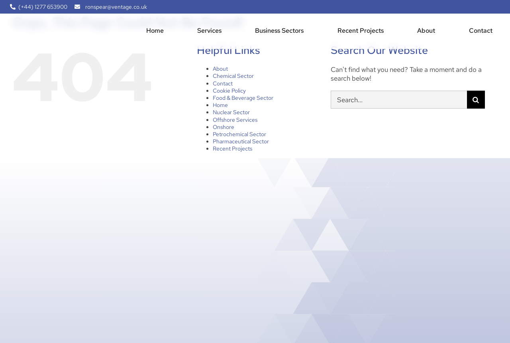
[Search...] (399, 100)
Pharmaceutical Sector (241, 141)
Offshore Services (235, 119)
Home (220, 105)
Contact (223, 83)
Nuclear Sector (231, 112)
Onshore (223, 127)
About (220, 68)
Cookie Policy (229, 90)
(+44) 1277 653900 (42, 6)
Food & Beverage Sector (243, 97)
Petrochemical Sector (239, 134)
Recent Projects (232, 148)
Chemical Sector (233, 75)
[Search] (476, 100)
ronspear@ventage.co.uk (116, 6)
